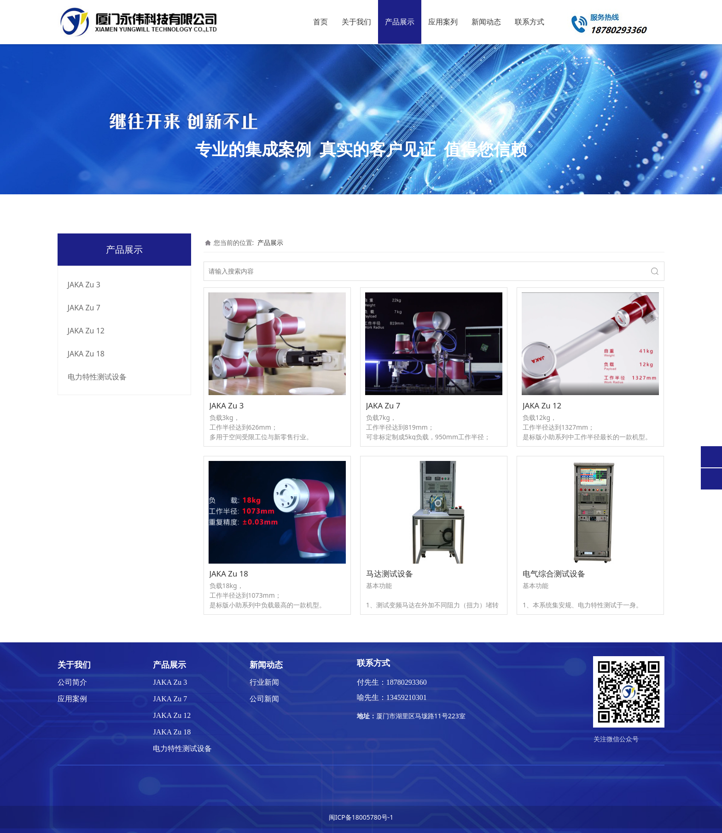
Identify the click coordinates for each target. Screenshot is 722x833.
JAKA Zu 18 (86, 354)
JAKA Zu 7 (84, 308)
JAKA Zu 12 (86, 331)
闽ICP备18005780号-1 (361, 817)
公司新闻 (264, 699)
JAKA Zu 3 (84, 285)
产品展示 (399, 22)
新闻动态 (486, 22)
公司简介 (72, 682)
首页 (320, 22)
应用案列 (443, 22)
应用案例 (72, 699)
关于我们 (356, 22)
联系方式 (529, 22)
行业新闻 (264, 682)
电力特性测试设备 (97, 377)
